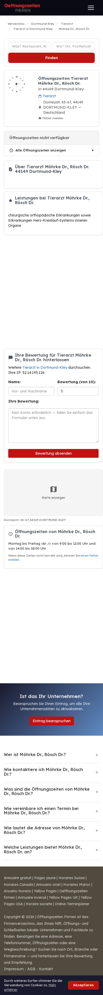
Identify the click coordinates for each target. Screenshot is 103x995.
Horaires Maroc (76, 884)
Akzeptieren (83, 985)
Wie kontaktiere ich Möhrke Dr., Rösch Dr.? (43, 772)
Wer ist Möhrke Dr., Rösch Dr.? (35, 754)
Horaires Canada (18, 884)
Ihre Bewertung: (23, 401)
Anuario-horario (17, 891)
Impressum (14, 969)
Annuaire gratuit (17, 878)
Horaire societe (39, 904)
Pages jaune (45, 878)
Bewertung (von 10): (76, 382)
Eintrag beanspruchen (52, 721)
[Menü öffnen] (91, 8)
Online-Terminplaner (72, 904)
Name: (14, 382)
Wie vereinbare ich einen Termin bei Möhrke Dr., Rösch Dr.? (41, 811)
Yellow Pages (45, 891)
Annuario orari (48, 884)
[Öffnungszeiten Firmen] (22, 7)
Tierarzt (47, 96)
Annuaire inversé (32, 897)
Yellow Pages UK (63, 897)
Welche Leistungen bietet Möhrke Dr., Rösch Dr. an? (43, 849)
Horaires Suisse (71, 878)
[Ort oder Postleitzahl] (74, 46)
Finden (51, 57)
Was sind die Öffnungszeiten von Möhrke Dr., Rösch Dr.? (47, 791)
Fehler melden (50, 118)
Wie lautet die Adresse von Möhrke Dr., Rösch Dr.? (44, 830)
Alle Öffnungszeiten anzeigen (37, 150)
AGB (31, 969)
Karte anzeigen (53, 492)
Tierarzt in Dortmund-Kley (45, 367)
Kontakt (46, 969)
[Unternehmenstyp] (29, 46)
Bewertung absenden (53, 453)
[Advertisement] (49, 291)
